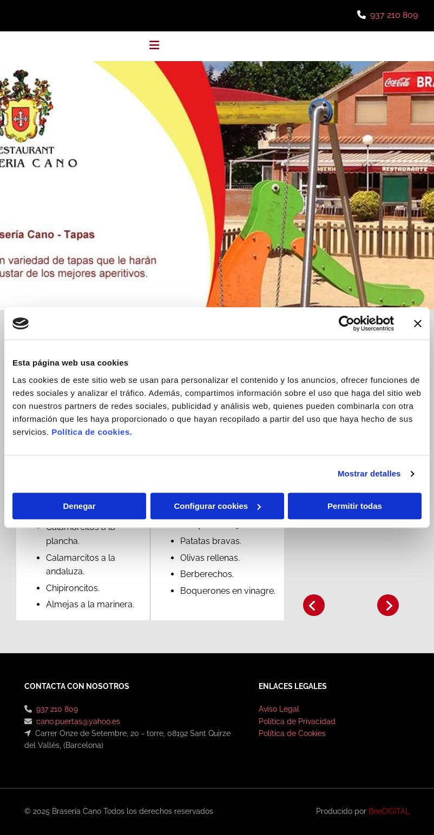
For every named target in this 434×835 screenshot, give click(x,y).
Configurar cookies (217, 506)
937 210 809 (394, 15)
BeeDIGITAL (389, 811)
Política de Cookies (292, 733)
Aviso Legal (279, 709)
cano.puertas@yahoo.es (78, 721)
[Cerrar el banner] (418, 323)
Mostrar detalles (369, 473)
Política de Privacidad (297, 721)
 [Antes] (314, 605)
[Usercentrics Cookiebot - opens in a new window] (346, 323)
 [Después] (388, 605)
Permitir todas (354, 506)
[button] (154, 46)
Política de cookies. (91, 431)
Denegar (79, 506)
